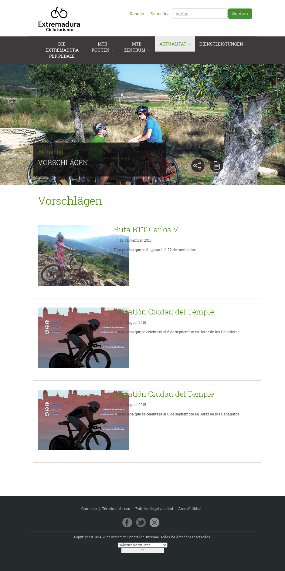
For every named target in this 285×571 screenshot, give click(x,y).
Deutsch (160, 13)
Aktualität (174, 44)
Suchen (240, 13)
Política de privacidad (154, 508)
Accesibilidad (190, 508)
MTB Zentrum (136, 47)
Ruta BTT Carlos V (146, 229)
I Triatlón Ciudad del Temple (164, 312)
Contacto (89, 508)
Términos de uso (116, 508)
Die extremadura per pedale (62, 50)
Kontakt (137, 13)
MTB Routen (103, 47)
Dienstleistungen (223, 44)
